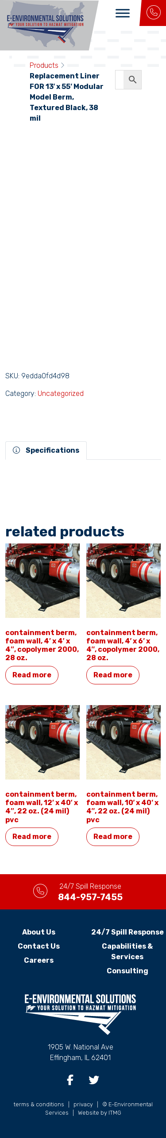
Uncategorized (61, 393)
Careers (39, 960)
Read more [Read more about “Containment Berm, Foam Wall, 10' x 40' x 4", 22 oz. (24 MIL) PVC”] (112, 836)
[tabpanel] (83, 470)
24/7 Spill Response (127, 932)
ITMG (114, 1112)
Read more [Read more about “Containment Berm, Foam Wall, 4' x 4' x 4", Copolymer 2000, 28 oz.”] (31, 675)
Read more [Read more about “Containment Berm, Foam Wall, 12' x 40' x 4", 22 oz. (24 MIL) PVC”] (31, 836)
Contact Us (39, 946)
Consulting (127, 971)
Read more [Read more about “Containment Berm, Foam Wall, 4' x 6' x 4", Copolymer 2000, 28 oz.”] (112, 675)
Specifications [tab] (46, 450)
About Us (38, 932)
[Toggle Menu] (123, 13)
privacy (83, 1104)
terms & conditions (39, 1104)
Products (44, 65)
